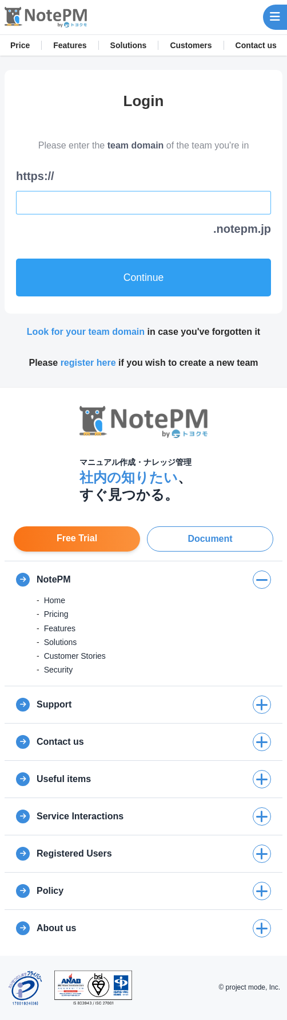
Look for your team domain (86, 332)
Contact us (256, 45)
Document (210, 539)
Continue (143, 277)
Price (20, 45)
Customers (191, 45)
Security (58, 669)
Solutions (128, 45)
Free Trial (77, 538)
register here (88, 363)
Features (69, 45)
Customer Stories (75, 656)
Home (54, 600)
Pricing (56, 614)
